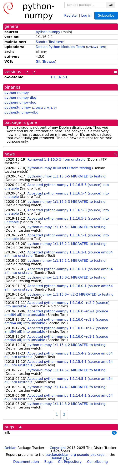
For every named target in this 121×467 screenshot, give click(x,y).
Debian (10, 448)
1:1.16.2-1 (58, 77)
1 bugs (37, 107)
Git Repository (70, 462)
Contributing (97, 462)
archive (92, 47)
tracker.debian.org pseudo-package (75, 455)
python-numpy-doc (20, 102)
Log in (86, 15)
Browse (49, 62)
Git (38, 62)
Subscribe (106, 15)
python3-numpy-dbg (21, 112)
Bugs (48, 462)
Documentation (26, 462)
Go (111, 4)
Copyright (58, 448)
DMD (60, 42)
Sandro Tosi (45, 42)
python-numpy (48, 32)
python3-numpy (17, 107)
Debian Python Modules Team (60, 47)
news (9, 154)
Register (71, 15)
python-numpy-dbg (20, 98)
